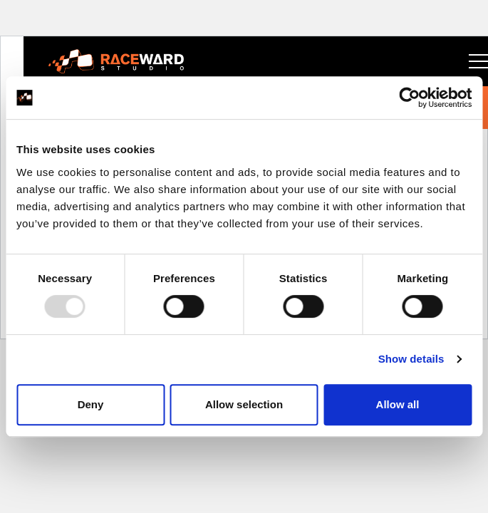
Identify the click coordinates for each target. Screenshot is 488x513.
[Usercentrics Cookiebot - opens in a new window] (409, 97)
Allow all (398, 404)
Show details (411, 359)
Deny (91, 404)
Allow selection (244, 404)
